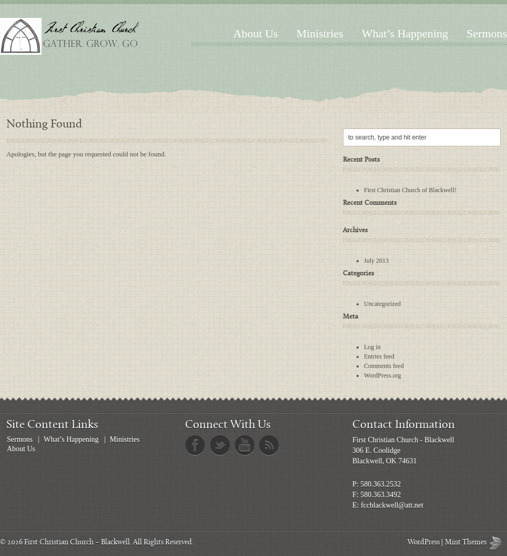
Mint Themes (498, 542)
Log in (372, 347)
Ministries (319, 33)
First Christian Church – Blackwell (77, 543)
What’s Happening (405, 33)
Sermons (487, 33)
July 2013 (376, 260)
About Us (255, 33)
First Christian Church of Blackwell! (410, 190)
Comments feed (384, 366)
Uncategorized (382, 303)
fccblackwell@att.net (392, 505)
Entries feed (379, 356)
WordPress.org (382, 375)
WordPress (424, 543)
